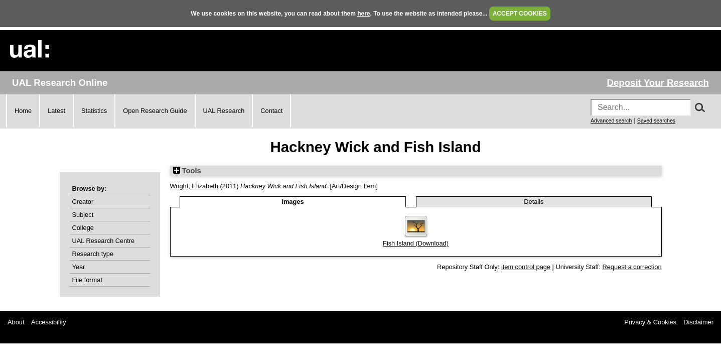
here (363, 13)
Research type (93, 254)
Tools (187, 171)
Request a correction (631, 267)
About (16, 322)
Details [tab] (533, 201)
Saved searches (656, 120)
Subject (83, 214)
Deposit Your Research (658, 82)
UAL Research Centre (103, 241)
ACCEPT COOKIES (520, 13)
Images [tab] (292, 201)
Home (23, 110)
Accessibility (48, 322)
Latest (56, 110)
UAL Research (224, 110)
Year (78, 267)
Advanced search (611, 120)
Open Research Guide (155, 110)
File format (87, 280)
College (83, 227)
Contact (271, 110)
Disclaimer (698, 322)
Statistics (94, 110)
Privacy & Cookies (650, 322)
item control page (525, 267)
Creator (83, 201)
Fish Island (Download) (416, 243)
